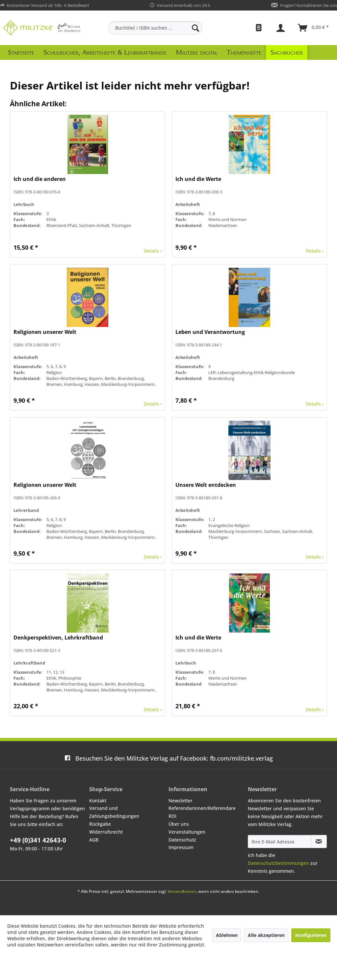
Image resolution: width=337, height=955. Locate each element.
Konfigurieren (310, 935)
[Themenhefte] (244, 52)
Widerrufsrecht (106, 832)
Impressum (181, 847)
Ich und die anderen (39, 179)
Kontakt (97, 800)
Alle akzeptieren (266, 935)
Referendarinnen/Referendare (202, 808)
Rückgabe (100, 824)
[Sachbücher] (286, 52)
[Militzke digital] (196, 52)
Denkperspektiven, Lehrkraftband (58, 637)
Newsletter (180, 800)
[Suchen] (195, 28)
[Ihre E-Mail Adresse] (279, 841)
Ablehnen (227, 935)
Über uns (178, 824)
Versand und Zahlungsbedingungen (114, 812)
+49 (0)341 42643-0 (38, 840)
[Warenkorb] (313, 28)
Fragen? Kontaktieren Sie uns (308, 5)
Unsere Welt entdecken (205, 485)
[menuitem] (155, 28)
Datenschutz (182, 840)
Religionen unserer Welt (44, 332)
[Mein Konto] (281, 28)
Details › (153, 251)
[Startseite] (21, 52)
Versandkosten (182, 891)
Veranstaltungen (186, 832)
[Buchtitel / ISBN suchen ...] (155, 28)
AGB (93, 840)
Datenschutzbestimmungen (278, 863)
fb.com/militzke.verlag (169, 758)
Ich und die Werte (198, 179)
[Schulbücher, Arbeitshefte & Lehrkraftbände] (105, 52)
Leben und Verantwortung (210, 332)
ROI (172, 816)
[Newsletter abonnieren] (319, 841)
